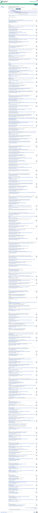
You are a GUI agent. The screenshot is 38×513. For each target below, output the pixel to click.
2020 (18, 15)
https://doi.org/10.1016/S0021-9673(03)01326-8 (14, 490)
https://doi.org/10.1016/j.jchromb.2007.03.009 (14, 412)
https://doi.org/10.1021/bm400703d (13, 307)
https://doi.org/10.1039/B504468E (13, 453)
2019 (20, 15)
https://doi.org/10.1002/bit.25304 (12, 292)
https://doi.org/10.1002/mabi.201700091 (13, 247)
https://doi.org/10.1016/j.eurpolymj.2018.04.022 (14, 214)
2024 (13, 15)
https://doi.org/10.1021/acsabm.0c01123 (13, 147)
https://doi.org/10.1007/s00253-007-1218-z (13, 416)
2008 (33, 15)
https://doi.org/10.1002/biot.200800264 (13, 355)
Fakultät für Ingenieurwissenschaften (16, 11)
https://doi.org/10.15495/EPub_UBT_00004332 (14, 207)
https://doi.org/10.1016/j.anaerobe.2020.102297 (14, 168)
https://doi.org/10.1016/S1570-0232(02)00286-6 (14, 501)
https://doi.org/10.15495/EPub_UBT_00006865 (14, 80)
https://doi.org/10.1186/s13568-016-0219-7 (13, 260)
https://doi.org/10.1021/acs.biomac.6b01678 (14, 244)
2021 (17, 15)
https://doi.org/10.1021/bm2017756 (13, 315)
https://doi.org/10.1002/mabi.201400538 (13, 281)
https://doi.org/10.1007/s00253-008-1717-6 (13, 383)
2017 (22, 15)
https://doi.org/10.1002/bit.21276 (12, 422)
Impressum (3, 512)
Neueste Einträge (2, 7)
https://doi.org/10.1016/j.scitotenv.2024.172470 (14, 60)
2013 (27, 15)
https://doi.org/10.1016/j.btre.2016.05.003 (13, 266)
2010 (31, 15)
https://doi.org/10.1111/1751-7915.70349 (13, 22)
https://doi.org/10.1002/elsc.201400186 (13, 274)
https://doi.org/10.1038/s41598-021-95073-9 (14, 162)
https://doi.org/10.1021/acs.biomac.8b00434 (14, 239)
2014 (26, 15)
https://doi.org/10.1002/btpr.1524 (13, 318)
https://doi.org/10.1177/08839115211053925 (14, 153)
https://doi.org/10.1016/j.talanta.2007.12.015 (14, 380)
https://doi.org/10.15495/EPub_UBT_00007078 (14, 66)
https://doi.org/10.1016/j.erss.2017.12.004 (13, 224)
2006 (36, 15)
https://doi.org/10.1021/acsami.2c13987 (13, 137)
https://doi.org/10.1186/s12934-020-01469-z (14, 175)
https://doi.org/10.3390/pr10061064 (13, 126)
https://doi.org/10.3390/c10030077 (13, 47)
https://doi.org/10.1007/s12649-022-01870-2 (14, 76)
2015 (25, 15)
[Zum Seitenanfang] (35, 508)
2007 (35, 15)
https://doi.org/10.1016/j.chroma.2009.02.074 (14, 369)
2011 (30, 15)
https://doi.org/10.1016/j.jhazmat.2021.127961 (14, 134)
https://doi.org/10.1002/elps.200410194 (13, 460)
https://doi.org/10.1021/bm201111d (13, 342)
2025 (12, 15)
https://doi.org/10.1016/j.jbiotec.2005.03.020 (14, 450)
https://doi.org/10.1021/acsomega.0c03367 (13, 193)
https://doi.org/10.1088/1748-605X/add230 (13, 30)
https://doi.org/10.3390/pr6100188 (13, 221)
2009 (32, 15)
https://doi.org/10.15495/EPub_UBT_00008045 (14, 57)
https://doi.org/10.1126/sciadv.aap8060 (13, 227)
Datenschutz (6, 512)
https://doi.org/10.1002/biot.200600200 (13, 403)
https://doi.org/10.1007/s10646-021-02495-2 (14, 107)
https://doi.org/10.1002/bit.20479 (12, 447)
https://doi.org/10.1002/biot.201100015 (13, 321)
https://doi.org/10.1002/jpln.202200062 (13, 116)
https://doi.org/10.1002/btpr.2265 (13, 263)
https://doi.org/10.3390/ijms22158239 (13, 156)
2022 (16, 15)
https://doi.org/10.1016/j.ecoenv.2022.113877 (14, 97)
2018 (21, 15)
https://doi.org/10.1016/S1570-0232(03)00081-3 (14, 493)
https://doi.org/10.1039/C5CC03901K (13, 284)
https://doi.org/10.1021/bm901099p (13, 352)
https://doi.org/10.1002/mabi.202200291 (13, 104)
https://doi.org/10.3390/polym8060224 (13, 257)
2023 (15, 15)
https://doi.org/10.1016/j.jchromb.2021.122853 (14, 159)
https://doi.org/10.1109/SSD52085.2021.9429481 (14, 150)
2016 (23, 15)
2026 (11, 15)
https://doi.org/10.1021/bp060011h (13, 437)
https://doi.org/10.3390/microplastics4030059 (14, 33)
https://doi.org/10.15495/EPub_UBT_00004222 (14, 218)
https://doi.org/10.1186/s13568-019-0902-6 (13, 198)
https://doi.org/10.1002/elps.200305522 (13, 483)
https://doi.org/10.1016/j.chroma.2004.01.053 (14, 472)
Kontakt (1, 512)
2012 (28, 15)
